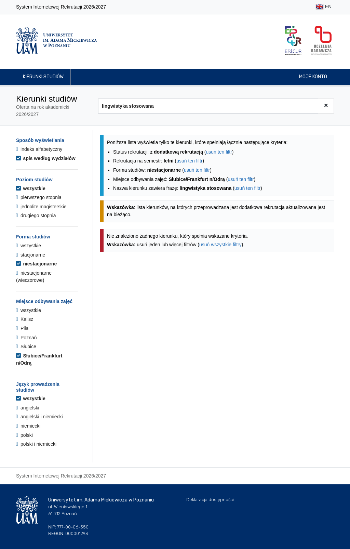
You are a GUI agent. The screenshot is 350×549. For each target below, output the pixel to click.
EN (323, 7)
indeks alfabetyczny (39, 149)
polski (24, 435)
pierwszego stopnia (39, 197)
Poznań (26, 337)
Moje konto (313, 77)
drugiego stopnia (36, 215)
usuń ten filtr (219, 152)
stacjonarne (30, 255)
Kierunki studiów (43, 77)
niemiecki (28, 426)
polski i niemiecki (36, 444)
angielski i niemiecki (39, 416)
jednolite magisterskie (41, 206)
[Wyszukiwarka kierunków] (208, 106)
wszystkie (30, 188)
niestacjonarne (36, 263)
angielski (27, 407)
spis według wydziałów (46, 158)
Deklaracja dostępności (210, 499)
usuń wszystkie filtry (220, 244)
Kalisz (24, 319)
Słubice (26, 346)
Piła (22, 328)
